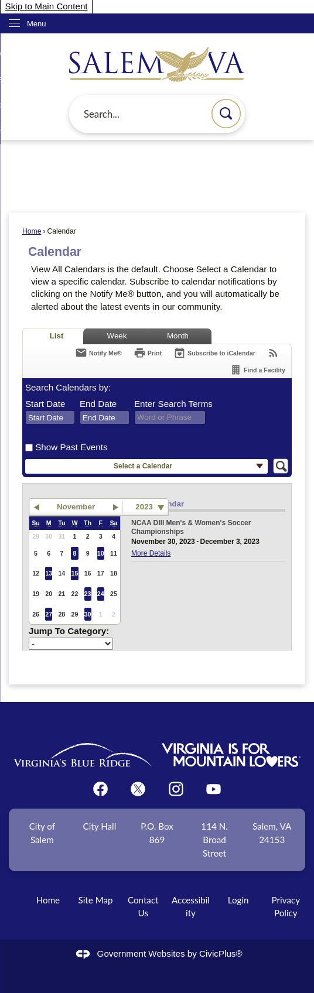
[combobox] (50, 417)
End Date (98, 404)
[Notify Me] (98, 353)
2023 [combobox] (144, 506)
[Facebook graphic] (100, 789)
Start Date (45, 404)
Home (31, 231)
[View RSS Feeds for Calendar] (273, 353)
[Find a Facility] (257, 370)
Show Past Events (71, 447)
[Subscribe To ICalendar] (214, 353)
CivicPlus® (221, 953)
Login (238, 900)
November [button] (76, 506)
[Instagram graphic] (176, 789)
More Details (150, 553)
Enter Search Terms (173, 404)
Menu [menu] (36, 23)
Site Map (95, 900)
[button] (226, 113)
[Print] (148, 353)
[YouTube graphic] (213, 789)
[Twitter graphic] (138, 789)
